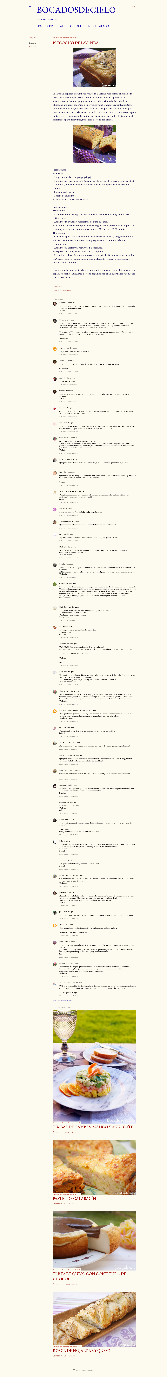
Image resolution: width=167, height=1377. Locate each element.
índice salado (97, 26)
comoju (62, 361)
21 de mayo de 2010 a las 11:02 (68, 416)
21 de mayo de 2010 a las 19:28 (68, 620)
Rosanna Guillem (65, 459)
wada (61, 727)
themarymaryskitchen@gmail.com (72, 710)
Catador (62, 583)
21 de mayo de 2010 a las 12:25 (68, 453)
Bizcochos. (33, 47)
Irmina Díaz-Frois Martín (68, 875)
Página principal (49, 26)
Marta (61, 892)
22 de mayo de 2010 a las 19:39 (68, 869)
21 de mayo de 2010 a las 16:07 (68, 558)
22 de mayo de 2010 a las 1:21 (68, 779)
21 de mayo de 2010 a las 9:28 (68, 354)
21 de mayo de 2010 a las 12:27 (68, 466)
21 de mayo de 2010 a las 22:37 (68, 704)
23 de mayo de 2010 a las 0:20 (68, 996)
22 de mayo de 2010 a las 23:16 (68, 935)
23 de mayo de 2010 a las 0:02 (68, 976)
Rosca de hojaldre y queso (81, 1350)
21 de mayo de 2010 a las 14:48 (68, 502)
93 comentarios (70, 1356)
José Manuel (64, 521)
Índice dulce (74, 26)
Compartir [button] (32, 38)
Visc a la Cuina (64, 742)
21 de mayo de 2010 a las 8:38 (68, 342)
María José (63, 607)
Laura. (61, 472)
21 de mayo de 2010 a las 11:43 (68, 431)
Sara (61, 534)
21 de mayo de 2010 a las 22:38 (68, 721)
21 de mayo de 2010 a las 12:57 (68, 485)
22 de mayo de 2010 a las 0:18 (68, 764)
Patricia (62, 303)
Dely (61, 564)
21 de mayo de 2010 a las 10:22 (68, 384)
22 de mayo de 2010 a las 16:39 (68, 835)
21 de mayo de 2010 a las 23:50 (68, 736)
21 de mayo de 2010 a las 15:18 (68, 528)
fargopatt (63, 785)
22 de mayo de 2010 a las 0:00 (69, 749)
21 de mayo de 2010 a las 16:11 (68, 577)
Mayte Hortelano (65, 755)
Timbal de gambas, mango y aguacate (93, 1126)
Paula (61, 819)
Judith (61, 378)
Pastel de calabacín (74, 1198)
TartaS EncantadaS (66, 491)
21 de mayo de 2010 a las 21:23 (68, 685)
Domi (61, 320)
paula (61, 912)
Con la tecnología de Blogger (83, 1370)
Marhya (62, 547)
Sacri (61, 391)
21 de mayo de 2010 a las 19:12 (68, 601)
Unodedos (63, 860)
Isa (60, 626)
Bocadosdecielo (76, 9)
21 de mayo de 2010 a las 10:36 (68, 402)
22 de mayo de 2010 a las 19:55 (68, 886)
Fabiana (62, 509)
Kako (61, 841)
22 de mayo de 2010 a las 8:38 (68, 796)
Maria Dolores (64, 770)
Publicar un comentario (62, 1000)
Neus (61, 672)
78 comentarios (70, 1204)
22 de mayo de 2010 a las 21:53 (68, 918)
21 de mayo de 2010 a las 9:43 (68, 372)
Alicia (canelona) (65, 983)
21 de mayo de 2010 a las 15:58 (68, 541)
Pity (60, 408)
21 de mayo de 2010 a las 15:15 (68, 515)
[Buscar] (134, 6)
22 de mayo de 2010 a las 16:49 (68, 854)
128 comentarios (71, 1284)
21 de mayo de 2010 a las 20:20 (69, 665)
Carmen (62, 348)
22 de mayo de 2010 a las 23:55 (68, 957)
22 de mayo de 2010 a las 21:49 (68, 905)
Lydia (61, 423)
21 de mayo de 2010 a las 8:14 (68, 314)
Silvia (61, 925)
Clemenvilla (63, 438)
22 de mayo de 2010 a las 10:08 (69, 813)
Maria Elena (63, 942)
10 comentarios (70, 1132)
